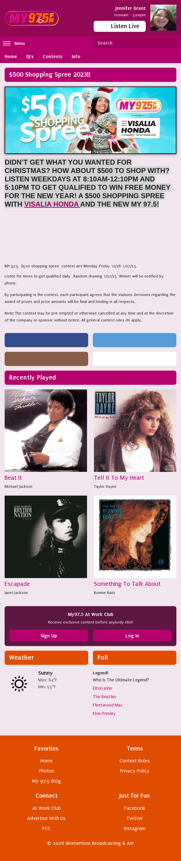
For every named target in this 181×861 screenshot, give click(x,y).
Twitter (134, 818)
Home (11, 56)
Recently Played (32, 377)
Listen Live (119, 26)
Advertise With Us (46, 818)
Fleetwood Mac (108, 705)
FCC (46, 828)
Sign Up (48, 636)
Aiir (130, 843)
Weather (21, 657)
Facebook (134, 808)
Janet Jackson (16, 592)
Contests (52, 56)
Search (173, 43)
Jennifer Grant (130, 8)
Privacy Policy (134, 771)
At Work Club (46, 808)
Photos (46, 771)
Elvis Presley (104, 713)
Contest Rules (134, 761)
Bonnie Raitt (104, 592)
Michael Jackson (18, 486)
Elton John (102, 688)
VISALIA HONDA (52, 204)
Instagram (134, 828)
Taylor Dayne (105, 486)
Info (76, 56)
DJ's (30, 56)
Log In (132, 636)
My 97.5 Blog (46, 781)
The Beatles (104, 696)
